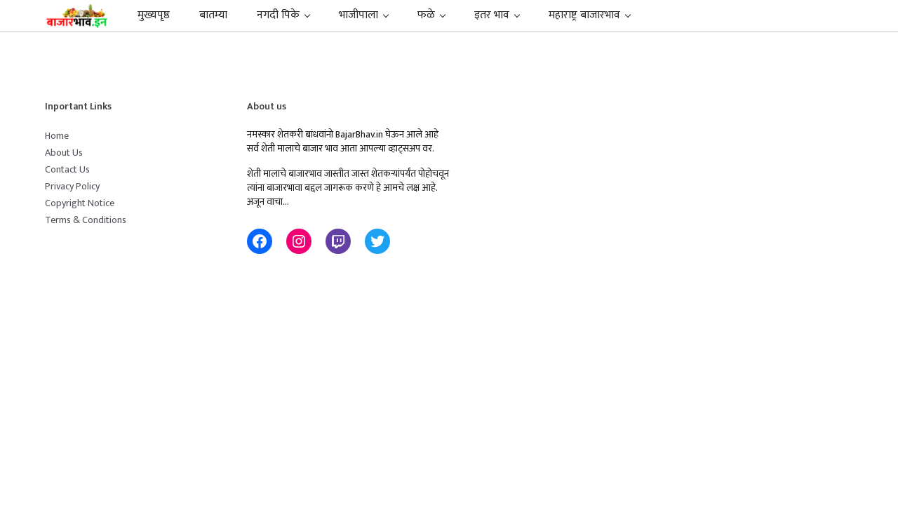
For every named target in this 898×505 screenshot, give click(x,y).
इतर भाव (491, 15)
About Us (64, 152)
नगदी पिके (278, 15)
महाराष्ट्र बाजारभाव (584, 15)
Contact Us (67, 169)
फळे (426, 15)
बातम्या (213, 15)
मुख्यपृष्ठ (154, 15)
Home (57, 136)
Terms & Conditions (85, 220)
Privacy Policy (72, 186)
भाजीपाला (358, 15)
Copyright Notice (79, 203)
